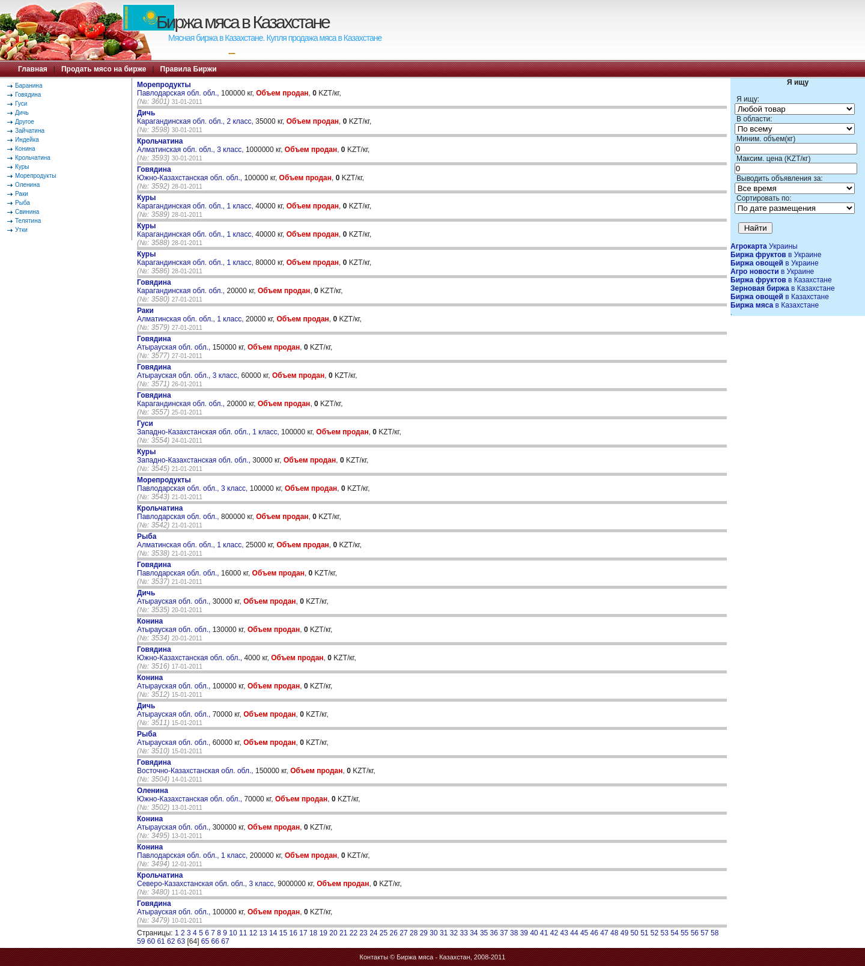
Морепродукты (35, 175)
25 (383, 933)
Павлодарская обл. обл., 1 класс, (193, 851)
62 (171, 941)
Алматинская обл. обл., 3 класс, (191, 145)
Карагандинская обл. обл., (181, 286)
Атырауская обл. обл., (175, 343)
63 (181, 941)
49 (624, 933)
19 (323, 933)
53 (665, 933)
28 (413, 933)
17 (303, 933)
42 (554, 933)
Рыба (22, 202)
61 (161, 941)
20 (333, 933)
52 (654, 933)
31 (444, 933)
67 (225, 941)
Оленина (27, 184)
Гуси (21, 103)
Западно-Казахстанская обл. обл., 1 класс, (209, 427)
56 (695, 933)
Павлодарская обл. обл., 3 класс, (193, 484)
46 (594, 933)
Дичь (22, 112)
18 (313, 933)
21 (343, 933)
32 (454, 933)
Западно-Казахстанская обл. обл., (194, 456)
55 (684, 933)
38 (514, 933)
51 (644, 933)
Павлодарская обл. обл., (179, 88)
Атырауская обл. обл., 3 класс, (189, 371)
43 (564, 933)
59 (141, 941)
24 (373, 933)
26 (394, 933)
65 (205, 941)
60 (151, 941)
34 (474, 933)
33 (463, 933)
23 (363, 933)
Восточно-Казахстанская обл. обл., (196, 766)
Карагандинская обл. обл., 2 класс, (196, 117)
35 (484, 933)
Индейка (27, 139)
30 (433, 933)
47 (604, 933)
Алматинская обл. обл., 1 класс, (191, 314)
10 (233, 933)
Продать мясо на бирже (103, 69)
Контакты (374, 957)
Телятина (28, 220)
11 (243, 933)
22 (353, 933)
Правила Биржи (188, 69)
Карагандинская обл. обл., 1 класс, (196, 201)
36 (494, 933)
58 (714, 933)
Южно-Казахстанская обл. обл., (190, 173)
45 (584, 933)
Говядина (28, 94)
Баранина (28, 85)
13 (263, 933)
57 (704, 933)
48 (614, 933)
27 (403, 933)
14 (273, 933)
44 (574, 933)
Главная (32, 69)
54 (674, 933)
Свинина (27, 211)
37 (504, 933)
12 (253, 933)
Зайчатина (29, 130)
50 (634, 933)
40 (534, 933)
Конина (25, 148)
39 (524, 933)
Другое (24, 121)
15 (283, 933)
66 (215, 941)
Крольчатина (32, 157)
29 (424, 933)
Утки (21, 229)
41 (544, 933)
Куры (22, 166)
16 (293, 933)
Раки (21, 193)
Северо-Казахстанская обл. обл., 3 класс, (207, 879)
